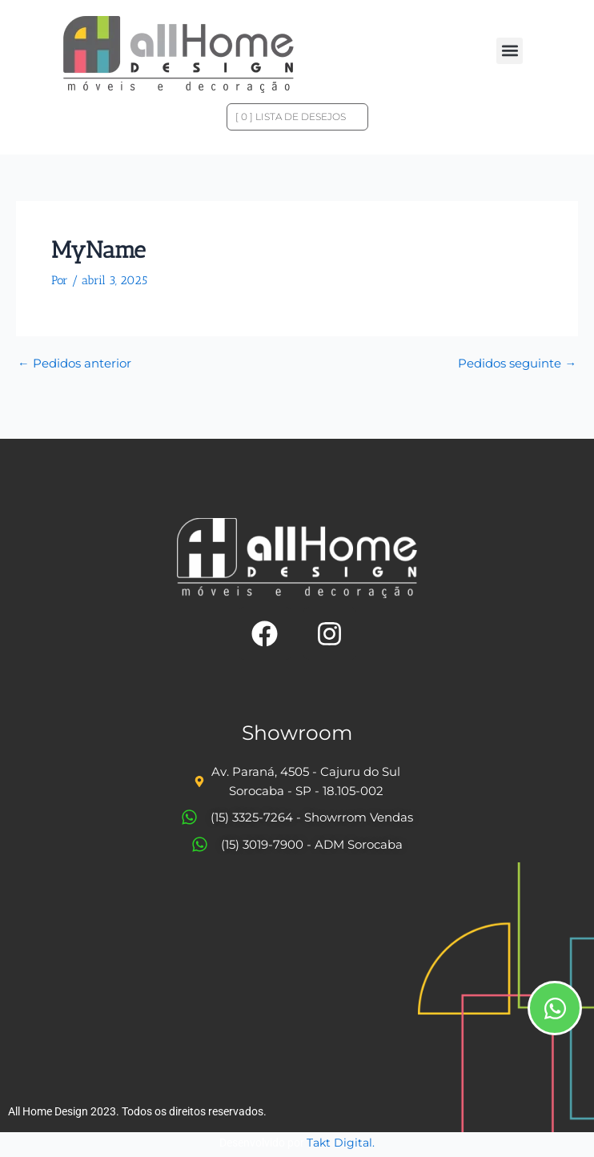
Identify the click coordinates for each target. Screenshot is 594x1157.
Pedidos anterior (74, 364)
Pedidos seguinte (517, 364)
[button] (509, 51)
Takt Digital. (341, 1142)
